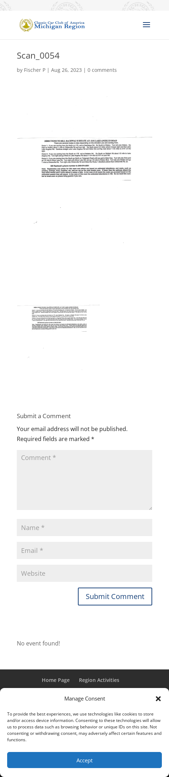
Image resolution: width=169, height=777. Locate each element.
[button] (158, 698)
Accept (84, 760)
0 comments (102, 69)
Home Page (56, 680)
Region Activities (99, 680)
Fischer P (34, 69)
